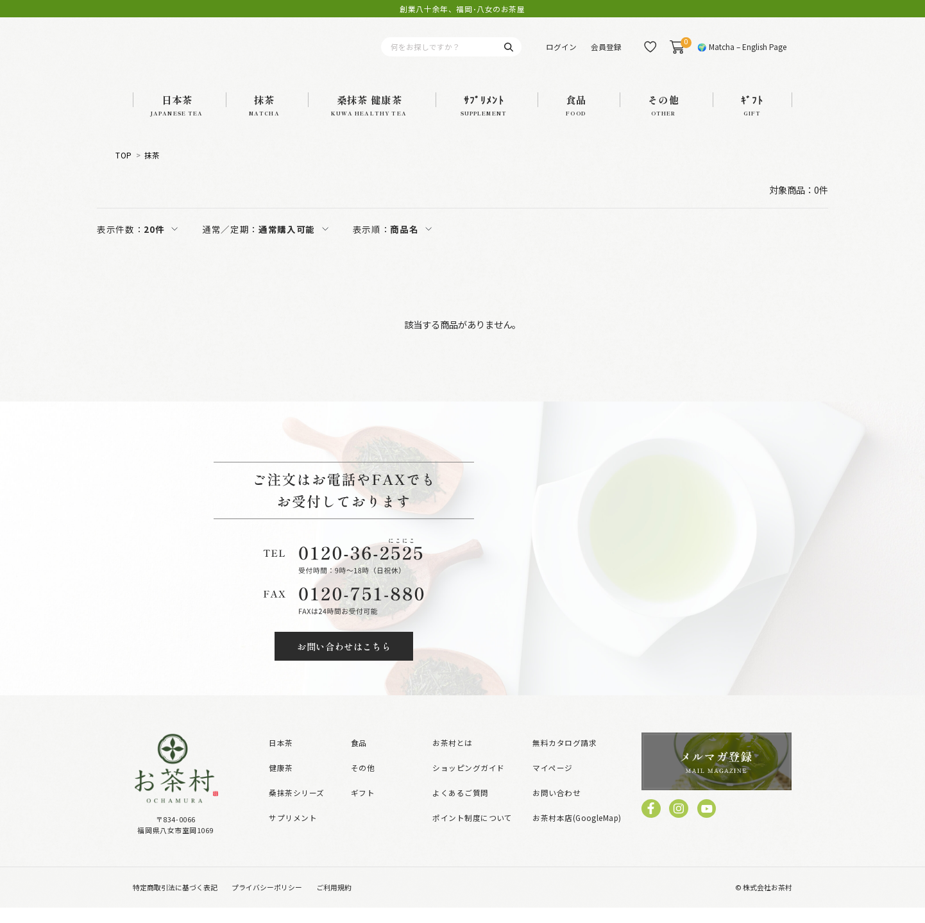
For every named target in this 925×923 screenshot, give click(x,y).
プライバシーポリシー (267, 902)
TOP (123, 170)
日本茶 (281, 757)
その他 (363, 782)
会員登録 (606, 54)
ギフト (363, 807)
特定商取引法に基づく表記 (175, 902)
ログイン (561, 54)
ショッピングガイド (468, 782)
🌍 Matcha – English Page (741, 54)
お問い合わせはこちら (344, 661)
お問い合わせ (556, 807)
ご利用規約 (334, 902)
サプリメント (293, 833)
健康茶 (281, 782)
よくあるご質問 (460, 807)
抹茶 (152, 170)
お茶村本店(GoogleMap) (576, 833)
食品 (359, 757)
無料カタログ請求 (564, 757)
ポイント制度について (472, 833)
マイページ (552, 782)
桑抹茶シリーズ (296, 807)
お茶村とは (452, 757)
